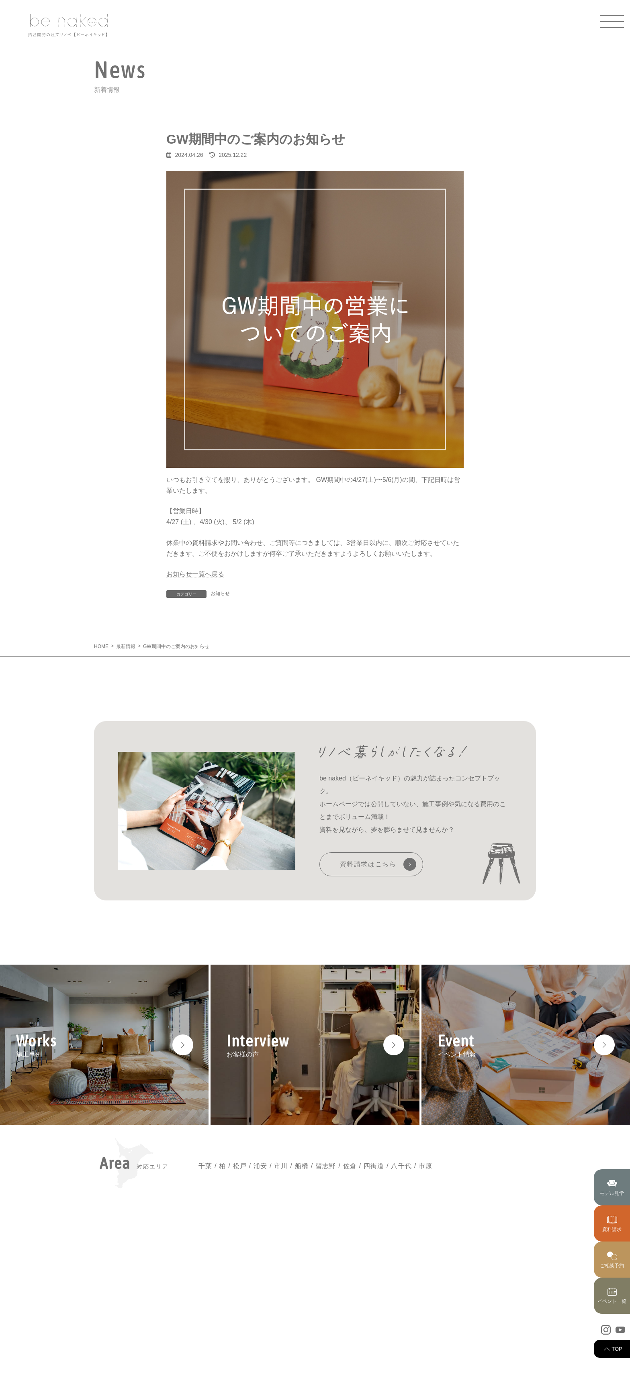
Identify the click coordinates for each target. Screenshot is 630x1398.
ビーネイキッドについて (428, 1308)
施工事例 (410, 1334)
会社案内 (490, 1347)
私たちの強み (415, 1321)
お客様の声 (413, 1347)
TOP (617, 1349)
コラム (488, 1334)
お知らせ (220, 593)
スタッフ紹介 (495, 1308)
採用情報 (490, 1360)
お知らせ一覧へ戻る (195, 574)
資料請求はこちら (368, 864)
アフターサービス (421, 1374)
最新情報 (410, 1294)
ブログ (488, 1321)
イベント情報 (495, 1294)
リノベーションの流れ (426, 1360)
